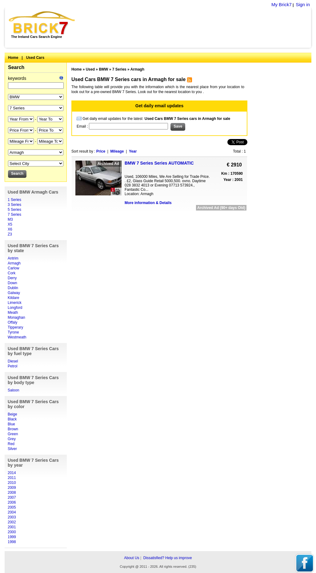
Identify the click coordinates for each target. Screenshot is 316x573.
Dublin (13, 288)
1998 (12, 542)
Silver (12, 449)
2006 (12, 502)
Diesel (13, 361)
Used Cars (35, 57)
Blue (11, 424)
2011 (12, 478)
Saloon (13, 390)
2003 (12, 517)
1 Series (14, 200)
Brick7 (42, 23)
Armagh (14, 263)
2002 (12, 522)
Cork (11, 273)
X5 (10, 224)
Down (12, 283)
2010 (12, 483)
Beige (12, 414)
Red (11, 444)
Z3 (10, 234)
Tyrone (13, 332)
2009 (12, 487)
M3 (10, 219)
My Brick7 (281, 4)
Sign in (303, 4)
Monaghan (16, 317)
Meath (13, 312)
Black (12, 419)
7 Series (14, 214)
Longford (15, 307)
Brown (13, 429)
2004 (12, 512)
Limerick (15, 303)
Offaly (12, 322)
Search (16, 67)
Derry (12, 278)
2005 (12, 507)
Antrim (13, 258)
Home (13, 57)
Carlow (13, 268)
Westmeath (17, 337)
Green (13, 434)
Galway (14, 293)
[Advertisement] (196, 28)
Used (90, 69)
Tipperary (15, 327)
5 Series (14, 209)
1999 (12, 537)
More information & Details (148, 203)
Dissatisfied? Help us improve (167, 558)
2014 (12, 473)
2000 (12, 532)
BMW (103, 69)
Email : (83, 126)
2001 (12, 527)
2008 (12, 492)
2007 (12, 497)
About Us (131, 558)
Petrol (12, 366)
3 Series (14, 205)
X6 (10, 229)
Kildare (13, 298)
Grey (12, 439)
